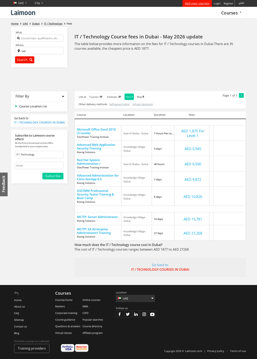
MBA (85, 306)
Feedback (4, 184)
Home (17, 300)
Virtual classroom (142, 104)
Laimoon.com (193, 351)
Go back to (39, 120)
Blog (16, 333)
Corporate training (66, 313)
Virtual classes (63, 333)
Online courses (91, 300)
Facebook (119, 314)
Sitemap (19, 320)
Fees (129, 97)
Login (217, 3)
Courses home (63, 300)
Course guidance (65, 319)
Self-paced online (119, 104)
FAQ (16, 313)
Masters (60, 306)
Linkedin (136, 314)
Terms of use (238, 351)
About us (19, 306)
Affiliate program (93, 333)
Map (140, 97)
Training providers (32, 348)
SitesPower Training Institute (93, 137)
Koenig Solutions (86, 152)
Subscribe (52, 176)
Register (228, 3)
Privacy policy (216, 351)
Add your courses (197, 3)
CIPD (85, 313)
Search (25, 60)
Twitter (127, 314)
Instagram (144, 314)
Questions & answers (67, 326)
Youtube (152, 314)
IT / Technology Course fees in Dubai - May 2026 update (138, 36)
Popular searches (93, 319)
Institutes (114, 97)
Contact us (20, 326)
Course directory (92, 326)
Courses (231, 13)
